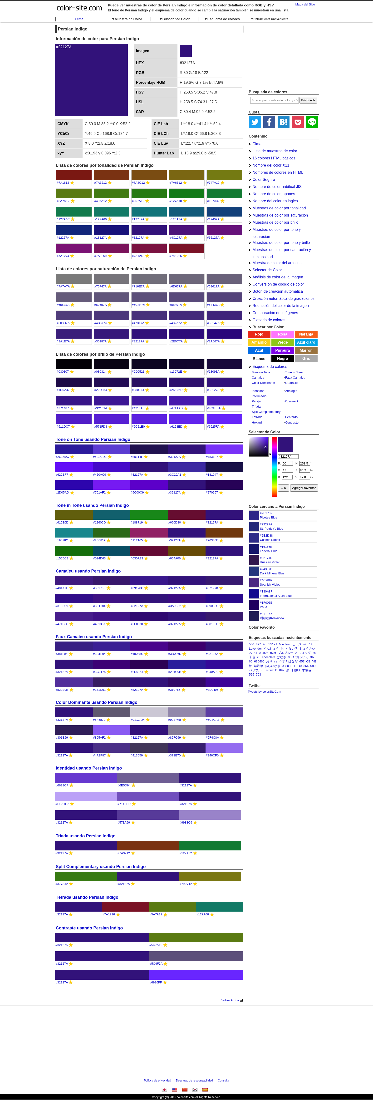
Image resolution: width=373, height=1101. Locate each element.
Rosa (282, 334)
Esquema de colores (270, 367)
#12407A (213, 219)
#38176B (99, 588)
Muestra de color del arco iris (277, 263)
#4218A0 (138, 408)
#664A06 (174, 558)
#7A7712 (186, 884)
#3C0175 (99, 672)
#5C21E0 (138, 426)
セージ (296, 644)
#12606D (99, 522)
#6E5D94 (124, 785)
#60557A (100, 304)
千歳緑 (295, 670)
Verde (282, 342)
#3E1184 (99, 606)
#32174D (266, 558)
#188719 (137, 522)
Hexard (257, 422)
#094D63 (99, 558)
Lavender (255, 648)
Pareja (256, 401)
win (305, 644)
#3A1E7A (63, 341)
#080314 (100, 371)
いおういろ (301, 657)
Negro (282, 358)
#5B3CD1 (100, 457)
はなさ (281, 657)
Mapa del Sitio (305, 4)
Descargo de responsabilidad (194, 1080)
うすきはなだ (288, 661)
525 (251, 674)
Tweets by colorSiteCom (264, 691)
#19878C (62, 540)
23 (258, 657)
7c (264, 644)
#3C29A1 (174, 474)
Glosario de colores (269, 320)
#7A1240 (138, 256)
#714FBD (124, 804)
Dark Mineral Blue (272, 573)
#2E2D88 (266, 535)
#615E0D (62, 522)
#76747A (100, 286)
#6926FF (156, 982)
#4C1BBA (214, 408)
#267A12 (138, 201)
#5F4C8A (212, 737)
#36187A (100, 341)
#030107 (63, 371)
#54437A (213, 304)
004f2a (263, 653)
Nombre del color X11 (271, 165)
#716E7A (138, 286)
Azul (259, 350)
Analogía (291, 391)
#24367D (266, 569)
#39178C (137, 588)
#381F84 (62, 654)
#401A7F (62, 588)
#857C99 (174, 737)
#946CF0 (212, 755)
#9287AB (174, 719)
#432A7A (176, 323)
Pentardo (291, 417)
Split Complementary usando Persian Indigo (101, 866)
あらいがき (272, 666)
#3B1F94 (99, 654)
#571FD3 (100, 426)
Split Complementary (266, 412)
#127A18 (176, 201)
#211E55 (266, 614)
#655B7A (63, 304)
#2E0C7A (176, 341)
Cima (79, 19)
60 (250, 661)
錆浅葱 (258, 666)
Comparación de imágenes (275, 313)
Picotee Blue (268, 517)
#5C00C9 (137, 492)
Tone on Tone (261, 372)
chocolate (268, 657)
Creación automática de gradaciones (284, 298)
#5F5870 (99, 719)
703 (258, 674)
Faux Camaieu (295, 377)
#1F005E (266, 602)
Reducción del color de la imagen (281, 306)
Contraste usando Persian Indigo (89, 928)
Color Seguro (264, 180)
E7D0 (298, 666)
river (273, 653)
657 (301, 661)
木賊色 (306, 670)
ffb (312, 657)
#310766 (174, 689)
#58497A (176, 304)
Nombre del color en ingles (275, 201)
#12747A (138, 219)
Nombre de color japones (274, 194)
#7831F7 (212, 457)
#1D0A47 (63, 390)
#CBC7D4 (138, 719)
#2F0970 (137, 624)
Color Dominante (263, 383)
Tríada (256, 406)
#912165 (137, 540)
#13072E (176, 371)
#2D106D (176, 390)
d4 (255, 653)
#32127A (138, 237)
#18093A (213, 371)
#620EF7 (62, 474)
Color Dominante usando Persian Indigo (96, 702)
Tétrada (257, 417)
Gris (306, 358)
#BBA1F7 (62, 804)
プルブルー (285, 653)
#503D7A (63, 323)
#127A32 (213, 201)
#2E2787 (266, 513)
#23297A (266, 524)
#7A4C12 (138, 182)
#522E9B (62, 689)
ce (275, 661)
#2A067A (213, 341)
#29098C (212, 606)
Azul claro (306, 342)
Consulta (223, 1080)
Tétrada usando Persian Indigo (87, 897)
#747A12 (213, 182)
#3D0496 (212, 689)
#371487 (63, 408)
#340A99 (212, 672)
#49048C (137, 654)
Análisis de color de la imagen (278, 277)
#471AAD (176, 408)
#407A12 (100, 201)
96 (289, 657)
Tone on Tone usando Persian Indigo (93, 439)
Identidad (258, 391)
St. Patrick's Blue (271, 528)
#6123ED (176, 426)
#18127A (100, 237)
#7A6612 (176, 182)
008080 (287, 666)
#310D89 (62, 606)
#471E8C (62, 624)
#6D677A (176, 286)
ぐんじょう (271, 648)
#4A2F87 (99, 755)
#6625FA (213, 426)
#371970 (212, 588)
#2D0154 (137, 672)
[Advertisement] (283, 56)
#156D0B (62, 558)
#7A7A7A (63, 286)
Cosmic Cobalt (270, 540)
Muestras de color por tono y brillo (281, 243)
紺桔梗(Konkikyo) (272, 618)
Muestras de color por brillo (276, 222)
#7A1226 (176, 256)
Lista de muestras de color (275, 151)
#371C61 (99, 689)
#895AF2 (99, 737)
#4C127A (176, 237)
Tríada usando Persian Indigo (86, 836)
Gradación (292, 383)
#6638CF (62, 785)
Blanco (259, 359)
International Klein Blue (276, 595)
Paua (263, 607)
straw (270, 670)
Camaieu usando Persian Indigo (88, 571)
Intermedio (259, 396)
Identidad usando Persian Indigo (89, 768)
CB (308, 661)
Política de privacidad (157, 1080)
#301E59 (62, 737)
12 (311, 644)
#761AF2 (99, 492)
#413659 (137, 755)
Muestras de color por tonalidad (279, 208)
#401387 (99, 624)
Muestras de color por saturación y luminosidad (282, 250)
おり (269, 661)
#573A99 (124, 822)
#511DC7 (63, 426)
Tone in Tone (294, 372)
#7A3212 (100, 182)
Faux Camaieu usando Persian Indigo (94, 636)
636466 (259, 661)
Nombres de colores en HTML (278, 172)
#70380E (212, 540)
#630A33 (137, 558)
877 (258, 644)
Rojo (259, 334)
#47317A (138, 323)
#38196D (212, 624)
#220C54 (100, 390)
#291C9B (174, 672)
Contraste (292, 422)
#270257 (212, 492)
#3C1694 (100, 408)
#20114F (137, 457)
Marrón (306, 350)
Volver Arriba (230, 1000)
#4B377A (100, 323)
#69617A (213, 286)
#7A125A (100, 256)
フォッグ (305, 653)
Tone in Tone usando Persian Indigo (92, 505)
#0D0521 (138, 371)
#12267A (63, 237)
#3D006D (175, 654)
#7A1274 (63, 256)
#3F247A (213, 323)
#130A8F (266, 591)
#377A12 (62, 884)
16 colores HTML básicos (274, 158)
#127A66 (100, 219)
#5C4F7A (138, 304)
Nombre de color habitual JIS (277, 187)
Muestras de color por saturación (280, 215)
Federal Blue (269, 551)
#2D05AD (62, 492)
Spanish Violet (270, 584)
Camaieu (258, 377)
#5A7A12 (63, 201)
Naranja (306, 334)
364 (306, 666)
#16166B (266, 546)
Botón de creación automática (278, 291)
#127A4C (63, 219)
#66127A (213, 237)
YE (314, 661)
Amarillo (259, 342)
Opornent (291, 401)
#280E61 (138, 390)
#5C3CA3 (212, 719)
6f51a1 (272, 644)
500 (251, 644)
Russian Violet (270, 562)
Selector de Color (267, 270)
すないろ (291, 648)
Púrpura (282, 350)
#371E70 (174, 755)
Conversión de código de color (278, 284)
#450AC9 (99, 474)
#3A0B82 (174, 606)
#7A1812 (63, 182)
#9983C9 (186, 822)
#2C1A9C (62, 457)
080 (313, 666)
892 (282, 670)
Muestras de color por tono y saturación (277, 230)
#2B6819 (99, 540)
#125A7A (176, 219)
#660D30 (174, 522)
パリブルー (257, 670)
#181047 (212, 474)
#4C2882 (266, 580)
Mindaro (284, 644)
